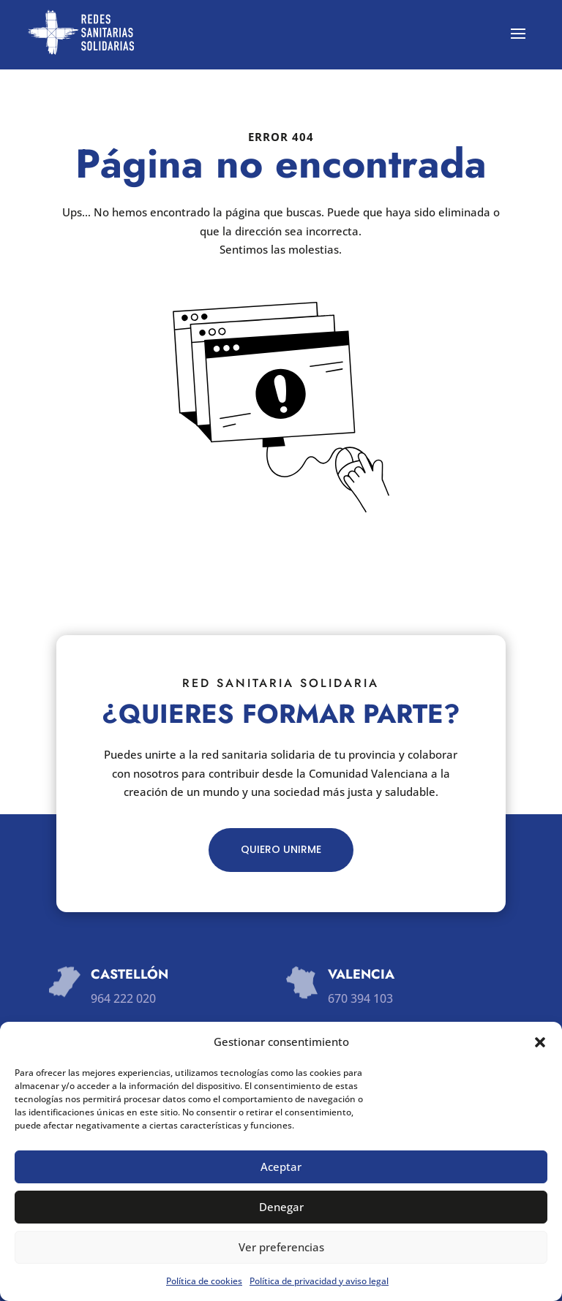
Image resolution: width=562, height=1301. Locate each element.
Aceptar (281, 1166)
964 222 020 (123, 998)
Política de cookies (204, 1281)
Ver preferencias (281, 1247)
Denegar (281, 1206)
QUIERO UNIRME (281, 849)
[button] (540, 1042)
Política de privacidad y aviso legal (319, 1281)
